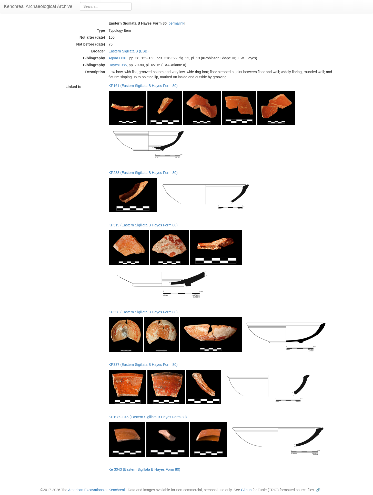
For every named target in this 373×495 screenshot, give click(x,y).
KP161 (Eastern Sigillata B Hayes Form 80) (143, 86)
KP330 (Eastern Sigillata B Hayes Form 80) (143, 312)
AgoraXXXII (118, 58)
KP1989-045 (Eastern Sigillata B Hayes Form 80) (148, 417)
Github (246, 490)
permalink (176, 23)
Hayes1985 (118, 65)
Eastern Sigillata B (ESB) (129, 51)
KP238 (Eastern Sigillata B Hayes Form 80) (143, 173)
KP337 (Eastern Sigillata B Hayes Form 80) (143, 364)
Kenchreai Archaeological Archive (38, 6)
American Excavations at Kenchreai (96, 490)
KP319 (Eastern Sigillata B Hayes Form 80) (143, 225)
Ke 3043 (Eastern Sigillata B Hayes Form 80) (144, 469)
